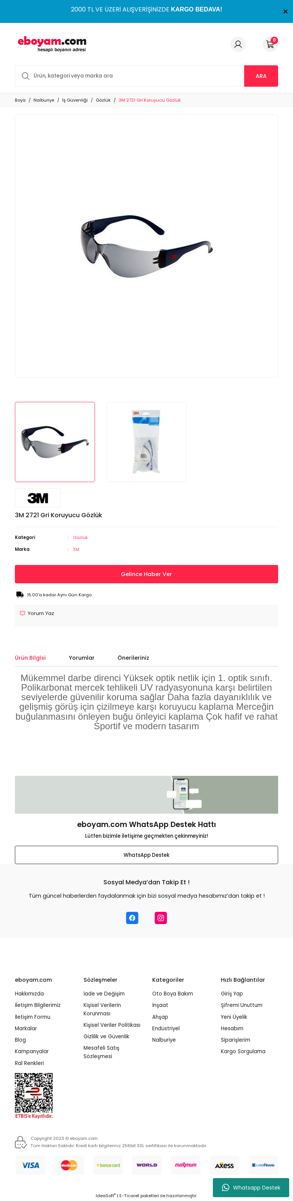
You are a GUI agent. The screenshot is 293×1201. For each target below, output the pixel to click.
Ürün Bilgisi (30, 658)
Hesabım (232, 1028)
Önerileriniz (133, 658)
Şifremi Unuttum (241, 1005)
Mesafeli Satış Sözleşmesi (101, 1052)
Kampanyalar (32, 1051)
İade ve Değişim (104, 993)
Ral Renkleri (29, 1063)
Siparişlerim (235, 1040)
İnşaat (160, 1005)
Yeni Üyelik (234, 1017)
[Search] (146, 76)
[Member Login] (238, 44)
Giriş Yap (232, 993)
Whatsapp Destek (251, 1187)
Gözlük (80, 537)
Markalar (26, 1028)
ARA (261, 76)
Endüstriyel (166, 1028)
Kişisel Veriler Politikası (112, 1025)
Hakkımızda (29, 993)
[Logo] (51, 44)
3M (76, 549)
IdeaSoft (106, 1196)
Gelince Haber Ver (146, 574)
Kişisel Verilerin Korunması (102, 1009)
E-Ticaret (129, 1196)
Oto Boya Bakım (172, 993)
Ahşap (160, 1017)
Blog (20, 1040)
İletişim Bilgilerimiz (38, 1005)
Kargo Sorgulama (243, 1051)
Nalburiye (164, 1040)
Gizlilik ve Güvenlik (106, 1036)
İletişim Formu (32, 1017)
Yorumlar (82, 658)
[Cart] (270, 44)
